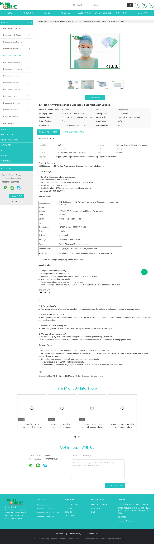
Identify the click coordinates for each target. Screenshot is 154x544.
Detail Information (48, 132)
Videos (47, 13)
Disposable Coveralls (16, 28)
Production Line (99, 505)
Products (28, 13)
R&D (93, 512)
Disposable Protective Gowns (16, 89)
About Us (65, 13)
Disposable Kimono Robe (16, 103)
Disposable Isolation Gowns (16, 42)
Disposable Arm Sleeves (16, 69)
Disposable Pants (16, 96)
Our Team (69, 516)
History (68, 508)
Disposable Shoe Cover (16, 62)
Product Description (75, 132)
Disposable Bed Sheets (16, 110)
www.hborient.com (105, 365)
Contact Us (121, 13)
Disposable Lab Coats (16, 35)
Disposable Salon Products (16, 123)
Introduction (71, 505)
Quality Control (103, 13)
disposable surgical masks (92, 376)
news (3, 150)
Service (68, 512)
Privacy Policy (75, 534)
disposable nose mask (48, 376)
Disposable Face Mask (16, 55)
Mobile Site (93, 534)
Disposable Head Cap (16, 49)
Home (9, 13)
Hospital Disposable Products (16, 116)
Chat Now (142, 13)
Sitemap (59, 534)
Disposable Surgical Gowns (16, 76)
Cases (4, 156)
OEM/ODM (95, 508)
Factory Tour (84, 13)
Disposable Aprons (16, 82)
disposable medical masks (69, 376)
